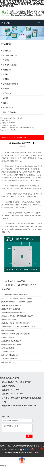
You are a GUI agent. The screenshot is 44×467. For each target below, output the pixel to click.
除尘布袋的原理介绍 (7, 362)
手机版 (36, 450)
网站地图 (3, 466)
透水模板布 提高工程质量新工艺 (11, 305)
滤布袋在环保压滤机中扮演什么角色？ (13, 312)
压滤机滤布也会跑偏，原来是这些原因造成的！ (16, 323)
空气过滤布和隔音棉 (10, 84)
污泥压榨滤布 (8, 108)
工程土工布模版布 (10, 112)
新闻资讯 (19, 137)
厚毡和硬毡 (7, 93)
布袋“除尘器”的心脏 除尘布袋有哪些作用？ (14, 295)
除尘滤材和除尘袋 (10, 55)
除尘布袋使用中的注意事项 (9, 355)
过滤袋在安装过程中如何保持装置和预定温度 (15, 334)
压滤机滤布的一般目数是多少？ (11, 341)
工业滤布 (6, 89)
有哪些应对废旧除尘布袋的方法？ (22, 285)
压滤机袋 (6, 79)
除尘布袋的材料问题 (16, 281)
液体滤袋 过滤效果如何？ (9, 319)
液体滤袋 (6, 60)
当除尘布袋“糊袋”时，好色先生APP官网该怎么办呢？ (18, 327)
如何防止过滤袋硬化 (7, 348)
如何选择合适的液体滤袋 (9, 359)
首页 (13, 137)
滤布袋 (5, 98)
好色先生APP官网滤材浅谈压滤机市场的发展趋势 (16, 298)
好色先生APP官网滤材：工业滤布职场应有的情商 (16, 302)
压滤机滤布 (7, 70)
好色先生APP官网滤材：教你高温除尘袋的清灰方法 (17, 316)
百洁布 (5, 103)
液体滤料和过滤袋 (10, 65)
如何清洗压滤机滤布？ (8, 337)
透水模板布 (7, 51)
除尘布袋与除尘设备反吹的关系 (11, 344)
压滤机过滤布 (8, 74)
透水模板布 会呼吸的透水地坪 (10, 309)
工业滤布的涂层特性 (7, 351)
